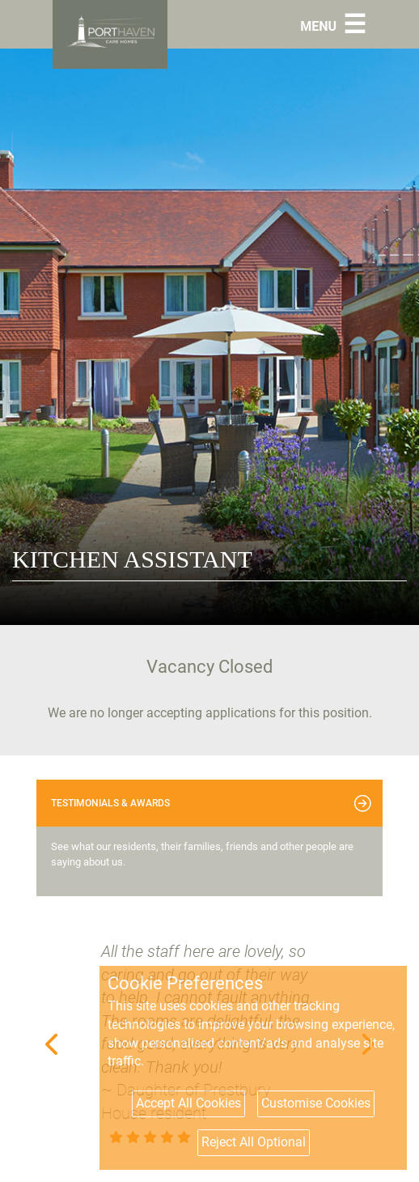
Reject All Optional (253, 1142)
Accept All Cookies (188, 1103)
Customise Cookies (315, 1103)
